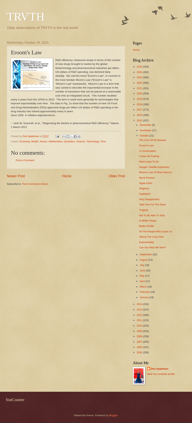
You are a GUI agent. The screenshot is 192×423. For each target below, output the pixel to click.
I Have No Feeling (149, 156)
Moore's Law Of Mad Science (155, 172)
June (143, 270)
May (142, 275)
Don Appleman (159, 368)
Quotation (69, 141)
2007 (140, 341)
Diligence (144, 188)
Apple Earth (145, 183)
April (142, 281)
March (143, 286)
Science (80, 141)
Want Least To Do (149, 161)
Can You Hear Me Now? (152, 247)
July (142, 265)
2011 (140, 320)
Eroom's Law (146, 145)
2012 (140, 315)
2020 (140, 93)
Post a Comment (25, 160)
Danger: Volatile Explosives (154, 167)
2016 (140, 115)
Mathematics (55, 141)
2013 (140, 309)
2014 (140, 304)
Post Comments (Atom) (35, 183)
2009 (140, 331)
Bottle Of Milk (146, 226)
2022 (140, 82)
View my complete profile (161, 374)
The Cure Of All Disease (152, 140)
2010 (140, 325)
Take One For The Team (152, 204)
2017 (140, 109)
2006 (140, 347)
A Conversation (147, 150)
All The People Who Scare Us (155, 231)
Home (66, 176)
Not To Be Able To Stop (152, 215)
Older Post (117, 176)
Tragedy (143, 209)
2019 (140, 98)
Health (34, 141)
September (146, 254)
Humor (43, 141)
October (144, 135)
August (144, 259)
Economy (25, 141)
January (144, 297)
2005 (140, 352)
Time (103, 141)
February (145, 291)
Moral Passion (147, 177)
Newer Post (16, 176)
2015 (140, 120)
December (146, 124)
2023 (140, 77)
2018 (140, 104)
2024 (140, 72)
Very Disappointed (149, 199)
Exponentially (146, 242)
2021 (140, 88)
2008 (140, 336)
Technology (92, 141)
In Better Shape (147, 220)
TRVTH (26, 16)
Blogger (113, 415)
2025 (140, 66)
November (146, 130)
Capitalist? (145, 193)
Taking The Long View (151, 236)
